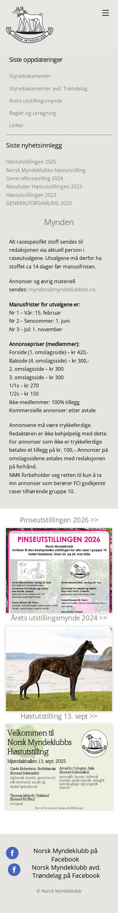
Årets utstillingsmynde (35, 100)
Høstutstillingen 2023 (31, 195)
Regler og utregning (32, 113)
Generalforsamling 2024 (34, 178)
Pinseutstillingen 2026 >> (59, 520)
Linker (16, 125)
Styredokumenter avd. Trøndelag (48, 88)
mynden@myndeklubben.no (62, 289)
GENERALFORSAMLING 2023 (39, 203)
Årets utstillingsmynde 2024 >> (59, 618)
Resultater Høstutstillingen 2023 (44, 186)
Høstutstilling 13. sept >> (58, 716)
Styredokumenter (30, 76)
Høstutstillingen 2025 (31, 161)
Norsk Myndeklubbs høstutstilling (46, 170)
